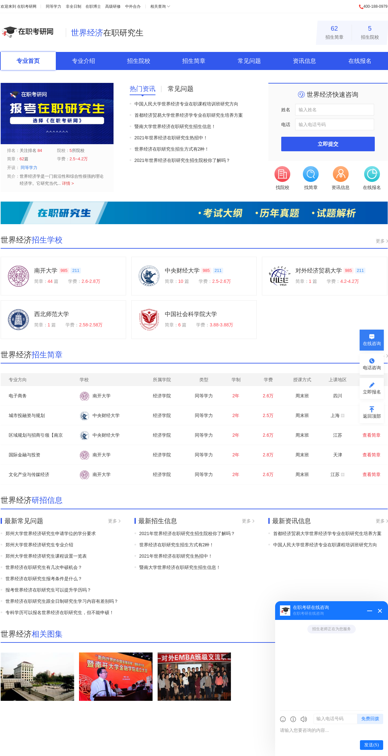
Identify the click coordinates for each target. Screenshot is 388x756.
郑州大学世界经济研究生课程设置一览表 (46, 556)
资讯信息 (304, 61)
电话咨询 (372, 367)
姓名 (285, 109)
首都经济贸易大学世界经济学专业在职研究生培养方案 (188, 115)
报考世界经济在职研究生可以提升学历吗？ (48, 589)
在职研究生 (107, 32)
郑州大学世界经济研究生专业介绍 (39, 544)
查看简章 (372, 435)
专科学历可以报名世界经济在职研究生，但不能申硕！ (59, 612)
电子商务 (18, 395)
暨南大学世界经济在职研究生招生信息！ (175, 126)
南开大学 (45, 270)
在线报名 (360, 61)
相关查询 (158, 6)
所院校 (77, 150)
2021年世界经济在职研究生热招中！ (171, 137)
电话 (285, 124)
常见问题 (249, 61)
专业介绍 (83, 61)
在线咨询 (372, 343)
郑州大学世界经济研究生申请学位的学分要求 (50, 533)
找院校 (282, 178)
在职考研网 (26, 6)
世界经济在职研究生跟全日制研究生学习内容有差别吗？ (61, 601)
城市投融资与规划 (27, 415)
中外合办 (133, 6)
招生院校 (370, 31)
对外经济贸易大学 (318, 270)
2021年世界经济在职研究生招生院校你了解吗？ (182, 160)
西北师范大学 (51, 314)
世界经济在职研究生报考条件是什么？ (43, 578)
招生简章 (334, 31)
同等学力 (53, 6)
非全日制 (73, 6)
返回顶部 (372, 416)
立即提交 (328, 144)
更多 (380, 241)
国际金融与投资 (24, 454)
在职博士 (93, 6)
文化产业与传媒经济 (29, 474)
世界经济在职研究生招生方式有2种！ (171, 149)
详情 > (68, 183)
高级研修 (113, 6)
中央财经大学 (182, 270)
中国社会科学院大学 (191, 314)
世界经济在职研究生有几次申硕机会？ (43, 567)
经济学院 (162, 395)
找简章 (311, 178)
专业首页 (28, 61)
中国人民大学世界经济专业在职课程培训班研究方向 (186, 103)
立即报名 (372, 391)
